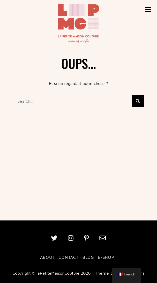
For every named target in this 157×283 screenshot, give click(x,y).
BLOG (88, 257)
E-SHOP (106, 257)
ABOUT (47, 257)
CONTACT (69, 257)
